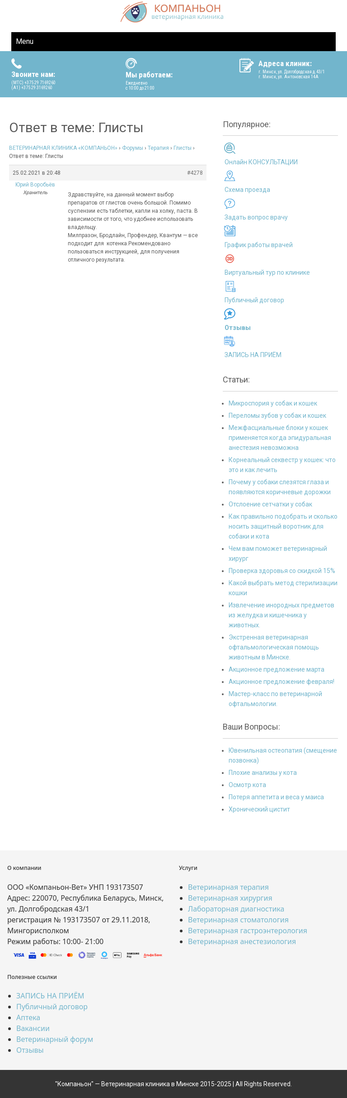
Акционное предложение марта (276, 669)
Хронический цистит (259, 809)
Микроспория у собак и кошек (273, 403)
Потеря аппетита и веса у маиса (276, 797)
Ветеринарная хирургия (230, 898)
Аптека (28, 1017)
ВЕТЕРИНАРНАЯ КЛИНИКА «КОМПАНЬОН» (63, 148)
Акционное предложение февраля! (281, 681)
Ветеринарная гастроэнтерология (247, 931)
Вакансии (33, 1028)
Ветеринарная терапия (228, 887)
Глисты (183, 148)
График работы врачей (259, 244)
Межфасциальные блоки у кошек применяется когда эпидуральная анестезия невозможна (280, 437)
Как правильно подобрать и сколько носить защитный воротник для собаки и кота (283, 526)
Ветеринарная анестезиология (242, 941)
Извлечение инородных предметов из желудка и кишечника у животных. (281, 615)
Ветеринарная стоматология (238, 920)
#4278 (195, 173)
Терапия (158, 148)
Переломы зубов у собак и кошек (277, 415)
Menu (24, 41)
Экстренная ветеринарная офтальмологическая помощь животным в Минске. (274, 647)
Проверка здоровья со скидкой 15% (282, 570)
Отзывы (30, 1050)
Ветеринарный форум (54, 1039)
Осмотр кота (247, 784)
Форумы (132, 148)
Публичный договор (254, 300)
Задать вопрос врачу (256, 217)
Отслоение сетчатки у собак (270, 504)
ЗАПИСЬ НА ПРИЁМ (253, 354)
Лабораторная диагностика (236, 909)
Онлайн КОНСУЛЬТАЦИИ (261, 162)
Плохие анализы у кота (263, 772)
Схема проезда (247, 189)
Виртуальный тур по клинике (267, 272)
